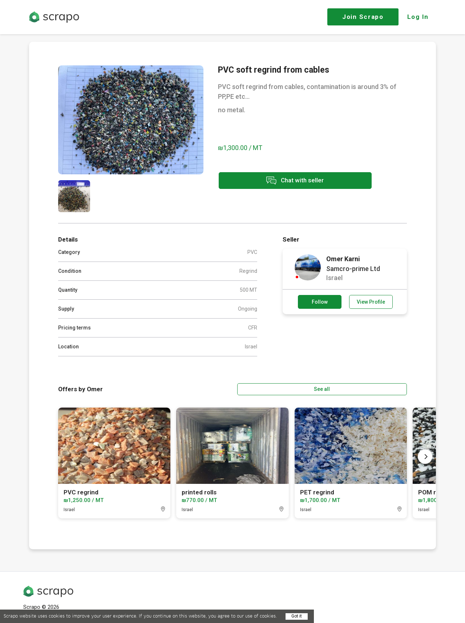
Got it (296, 616)
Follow (320, 302)
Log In (418, 16)
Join (363, 16)
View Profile (371, 302)
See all (386, 388)
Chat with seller (282, 181)
